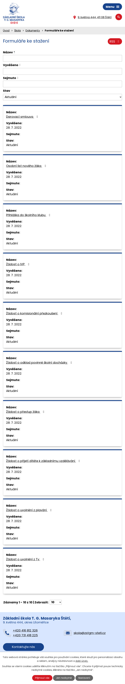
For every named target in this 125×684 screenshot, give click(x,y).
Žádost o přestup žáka (26, 412)
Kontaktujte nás (23, 647)
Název (8, 52)
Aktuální (12, 145)
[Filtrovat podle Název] (62, 58)
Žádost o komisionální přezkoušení (34, 313)
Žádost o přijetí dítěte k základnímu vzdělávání (43, 461)
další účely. (81, 660)
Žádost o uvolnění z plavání (29, 510)
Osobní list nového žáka (26, 166)
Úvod (6, 30)
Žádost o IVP (18, 264)
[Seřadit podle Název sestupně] (14, 52)
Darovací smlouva (22, 117)
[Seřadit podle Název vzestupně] (14, 51)
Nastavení (84, 678)
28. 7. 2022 (14, 128)
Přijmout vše (42, 678)
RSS (115, 41)
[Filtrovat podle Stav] (62, 97)
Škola (17, 30)
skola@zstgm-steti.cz (90, 633)
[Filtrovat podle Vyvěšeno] (62, 71)
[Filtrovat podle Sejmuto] (62, 84)
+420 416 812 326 (25, 630)
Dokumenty (33, 30)
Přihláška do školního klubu (29, 215)
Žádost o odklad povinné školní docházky (39, 362)
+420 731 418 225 (25, 635)
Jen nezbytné (64, 678)
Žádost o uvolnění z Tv (25, 559)
